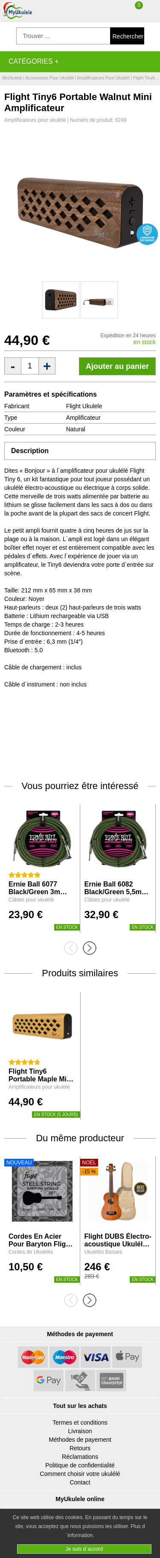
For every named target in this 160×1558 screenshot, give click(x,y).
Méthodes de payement (80, 1439)
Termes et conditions (79, 1422)
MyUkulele (12, 78)
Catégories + (34, 61)
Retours (80, 1448)
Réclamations (80, 1456)
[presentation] (73, 948)
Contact (80, 1482)
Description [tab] (30, 450)
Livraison (80, 1431)
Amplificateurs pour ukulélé (103, 78)
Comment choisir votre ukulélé (80, 1473)
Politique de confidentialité (80, 1465)
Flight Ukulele (84, 406)
